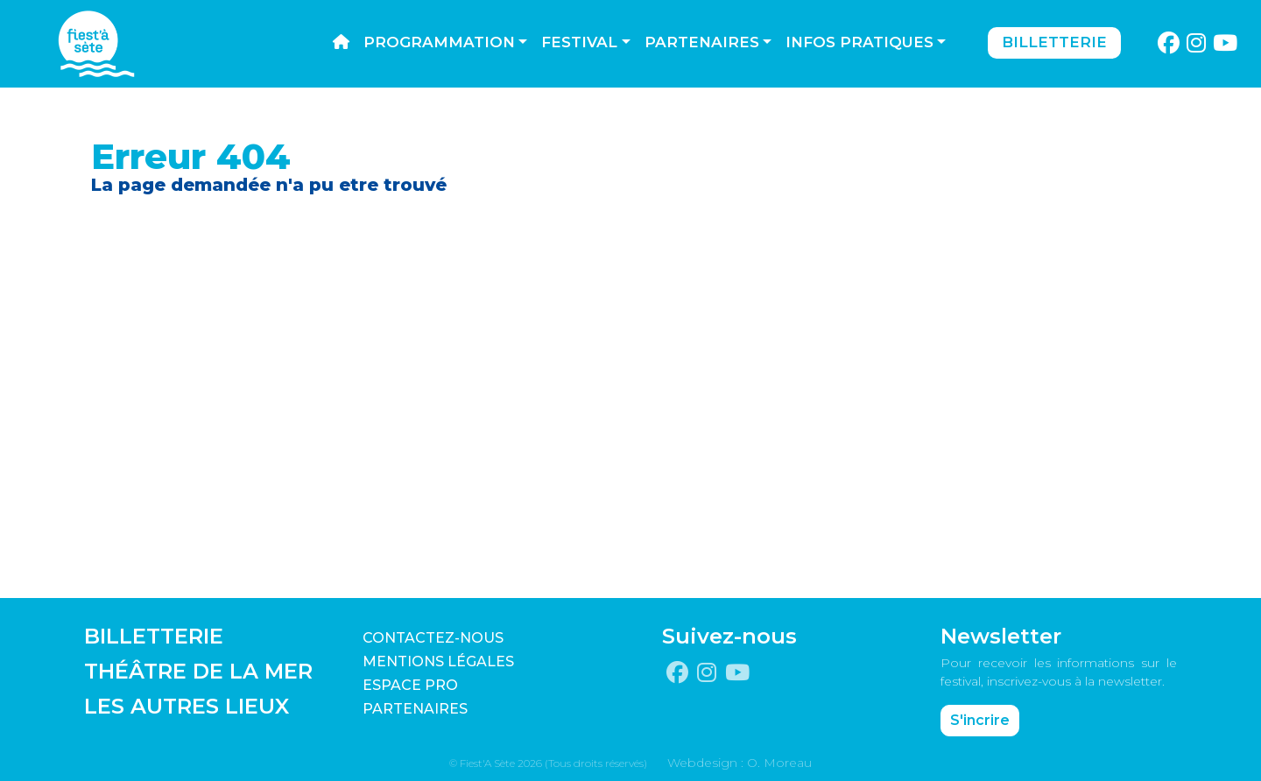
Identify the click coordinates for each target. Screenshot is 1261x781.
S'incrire (980, 720)
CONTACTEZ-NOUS (433, 638)
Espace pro (410, 685)
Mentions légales (438, 661)
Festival (579, 42)
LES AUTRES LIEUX (186, 706)
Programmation (439, 42)
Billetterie (1054, 42)
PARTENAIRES (415, 708)
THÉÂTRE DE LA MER (198, 671)
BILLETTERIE (153, 636)
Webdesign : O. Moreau (739, 762)
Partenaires (702, 42)
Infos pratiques (859, 42)
